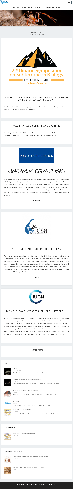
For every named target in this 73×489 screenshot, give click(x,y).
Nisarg (53, 484)
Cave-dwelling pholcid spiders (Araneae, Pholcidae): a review (28, 467)
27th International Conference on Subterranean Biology (27, 379)
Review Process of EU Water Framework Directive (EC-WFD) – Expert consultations (36, 170)
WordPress (41, 484)
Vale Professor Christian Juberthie (36, 125)
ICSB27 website (17, 368)
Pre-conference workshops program (36, 249)
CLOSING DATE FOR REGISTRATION (22, 409)
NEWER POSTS (36, 350)
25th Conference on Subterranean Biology (24, 433)
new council (16, 401)
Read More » (45, 372)
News (6, 363)
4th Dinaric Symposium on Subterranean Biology (25, 390)
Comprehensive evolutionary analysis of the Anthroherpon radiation (30, 456)
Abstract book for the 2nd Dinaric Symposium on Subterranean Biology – (36, 98)
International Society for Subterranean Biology (37, 7)
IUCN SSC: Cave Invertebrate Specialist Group (36, 311)
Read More (37, 200)
